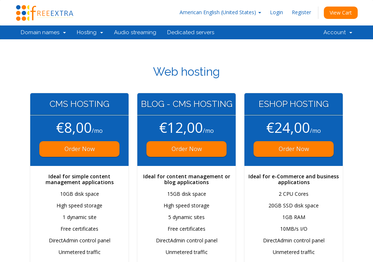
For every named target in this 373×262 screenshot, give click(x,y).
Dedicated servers (190, 32)
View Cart (341, 12)
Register (301, 12)
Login (276, 12)
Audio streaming (135, 32)
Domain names (43, 32)
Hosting (90, 32)
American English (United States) (220, 12)
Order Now (79, 149)
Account (337, 32)
